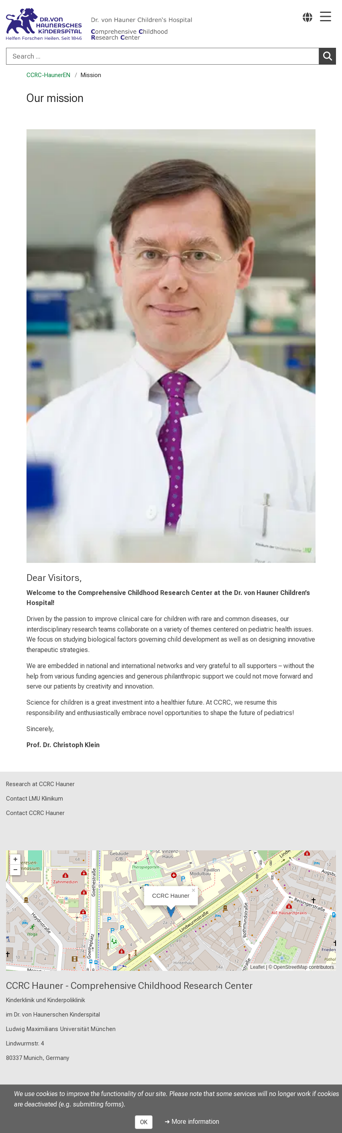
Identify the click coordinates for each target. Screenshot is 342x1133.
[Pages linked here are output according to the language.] (307, 17)
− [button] (15, 870)
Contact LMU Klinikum (34, 798)
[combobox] (171, 56)
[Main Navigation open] (325, 17)
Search (329, 56)
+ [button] (15, 859)
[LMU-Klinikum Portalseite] (34, 24)
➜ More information (192, 1121)
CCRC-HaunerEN (48, 75)
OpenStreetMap (290, 967)
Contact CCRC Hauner (35, 813)
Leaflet (257, 967)
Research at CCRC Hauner (40, 784)
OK (143, 1122)
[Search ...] (162, 56)
